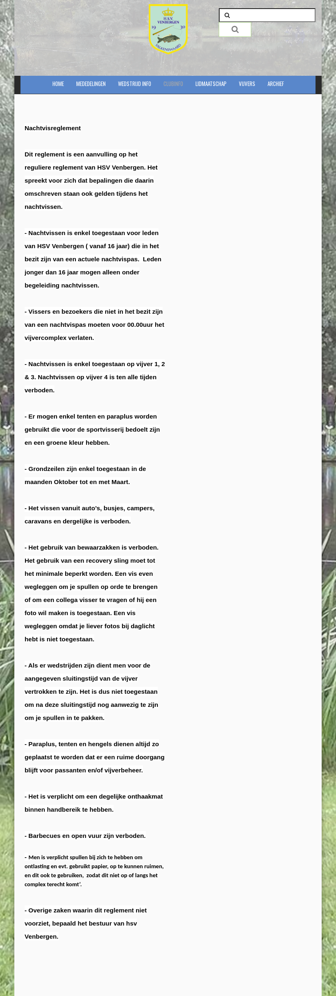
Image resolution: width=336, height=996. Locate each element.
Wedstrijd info (134, 83)
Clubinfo (173, 83)
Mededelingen (91, 83)
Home (58, 83)
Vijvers (247, 83)
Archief (276, 83)
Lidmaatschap (211, 83)
